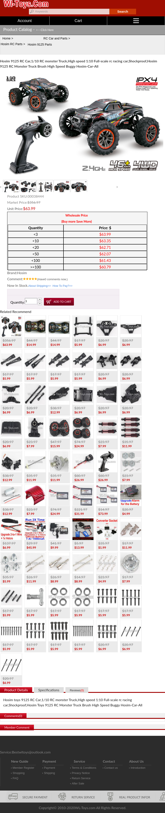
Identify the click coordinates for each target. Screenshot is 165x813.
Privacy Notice (81, 773)
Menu (149, 21)
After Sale (78, 783)
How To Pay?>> (63, 285)
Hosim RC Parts (11, 44)
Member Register (23, 767)
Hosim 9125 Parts (40, 44)
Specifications (48, 690)
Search (122, 11)
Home (6, 38)
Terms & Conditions (84, 767)
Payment (49, 767)
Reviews (77, 690)
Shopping (19, 773)
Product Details (16, 690)
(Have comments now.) (52, 279)
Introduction (138, 767)
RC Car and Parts (55, 38)
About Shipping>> (39, 285)
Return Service (81, 778)
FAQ (15, 778)
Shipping (49, 773)
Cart (78, 21)
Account (25, 21)
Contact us (111, 767)
